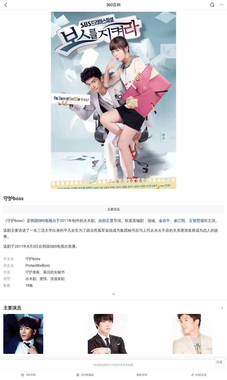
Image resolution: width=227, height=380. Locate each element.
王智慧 (194, 220)
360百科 (113, 5)
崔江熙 (179, 220)
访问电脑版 (85, 374)
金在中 (164, 220)
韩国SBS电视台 (43, 220)
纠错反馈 (198, 374)
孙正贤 (108, 220)
